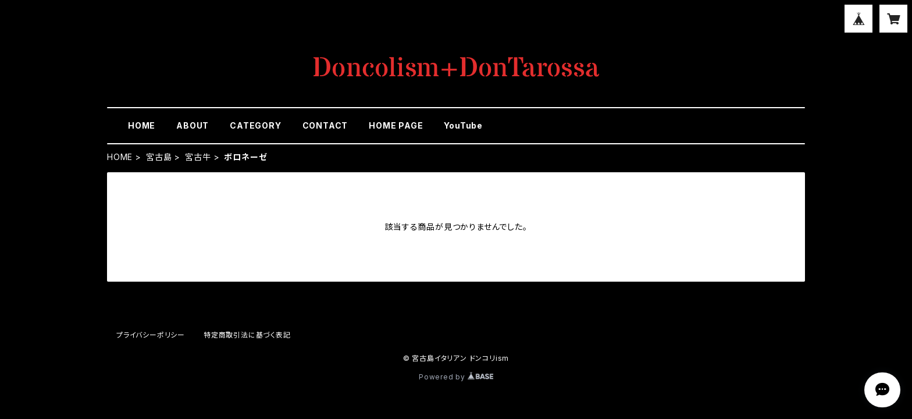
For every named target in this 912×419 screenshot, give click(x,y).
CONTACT (325, 125)
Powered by (456, 376)
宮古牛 (198, 157)
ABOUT (192, 125)
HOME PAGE (396, 125)
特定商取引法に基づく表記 (247, 335)
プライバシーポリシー (150, 335)
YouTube (463, 125)
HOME (141, 125)
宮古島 (159, 157)
